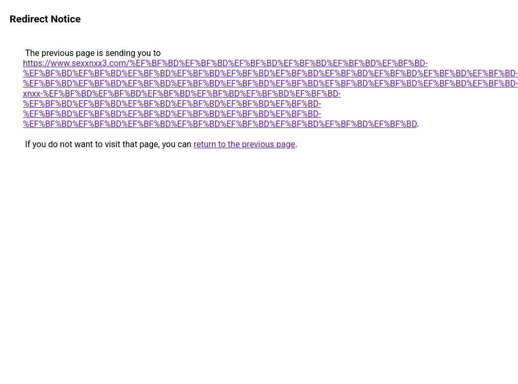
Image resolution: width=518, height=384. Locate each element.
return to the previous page (244, 144)
